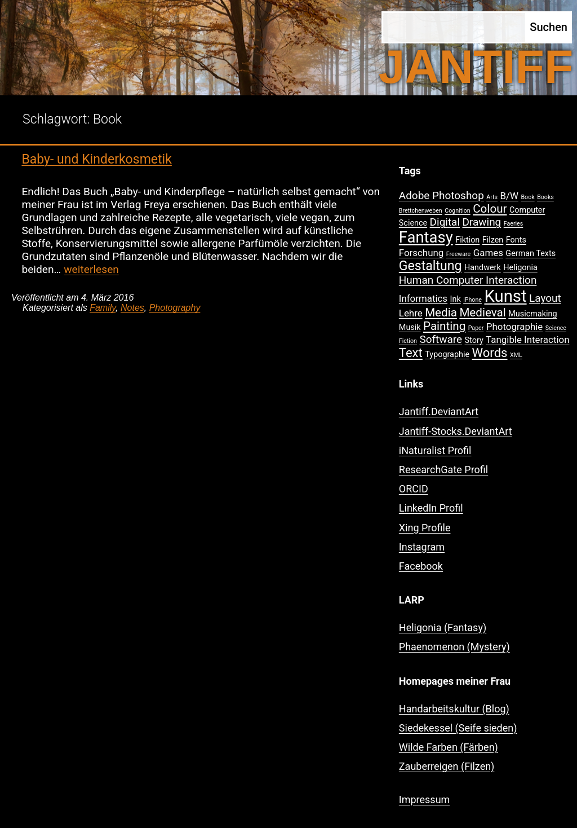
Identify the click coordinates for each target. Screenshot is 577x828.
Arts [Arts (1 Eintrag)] (492, 197)
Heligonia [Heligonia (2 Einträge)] (520, 267)
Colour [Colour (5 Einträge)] (490, 208)
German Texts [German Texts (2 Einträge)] (530, 253)
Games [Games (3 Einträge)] (488, 252)
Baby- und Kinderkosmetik (96, 159)
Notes (132, 307)
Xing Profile (425, 528)
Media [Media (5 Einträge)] (441, 312)
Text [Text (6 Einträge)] (411, 353)
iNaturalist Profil (435, 450)
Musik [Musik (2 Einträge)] (410, 327)
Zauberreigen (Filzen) (447, 766)
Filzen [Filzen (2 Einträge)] (493, 240)
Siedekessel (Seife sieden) (458, 728)
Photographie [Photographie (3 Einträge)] (514, 326)
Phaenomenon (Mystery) (454, 647)
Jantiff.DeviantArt (438, 411)
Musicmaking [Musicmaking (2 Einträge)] (532, 314)
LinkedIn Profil (431, 508)
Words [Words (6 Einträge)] (490, 353)
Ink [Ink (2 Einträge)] (455, 299)
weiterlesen (91, 269)
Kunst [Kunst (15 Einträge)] (505, 296)
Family (103, 307)
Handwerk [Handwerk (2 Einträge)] (482, 267)
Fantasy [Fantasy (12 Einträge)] (426, 237)
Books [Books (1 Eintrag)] (545, 197)
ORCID (413, 489)
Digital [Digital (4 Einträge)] (445, 221)
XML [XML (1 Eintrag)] (516, 355)
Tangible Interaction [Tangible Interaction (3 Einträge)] (527, 339)
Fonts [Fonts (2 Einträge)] (516, 240)
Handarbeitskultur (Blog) (454, 709)
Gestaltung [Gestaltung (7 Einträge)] (430, 266)
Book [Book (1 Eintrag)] (527, 197)
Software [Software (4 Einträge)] (440, 339)
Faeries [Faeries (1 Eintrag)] (513, 223)
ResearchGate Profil (443, 469)
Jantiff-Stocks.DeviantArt (455, 431)
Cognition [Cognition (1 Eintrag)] (458, 210)
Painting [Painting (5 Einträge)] (444, 326)
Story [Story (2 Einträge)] (474, 340)
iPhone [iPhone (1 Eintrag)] (472, 299)
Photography (175, 307)
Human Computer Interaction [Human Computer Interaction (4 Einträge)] (468, 280)
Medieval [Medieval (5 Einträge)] (482, 312)
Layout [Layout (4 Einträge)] (545, 298)
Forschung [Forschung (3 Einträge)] (421, 252)
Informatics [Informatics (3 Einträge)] (423, 298)
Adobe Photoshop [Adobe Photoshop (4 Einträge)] (441, 195)
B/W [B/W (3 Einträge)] (509, 195)
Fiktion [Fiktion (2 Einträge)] (467, 240)
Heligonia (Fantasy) (442, 627)
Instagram (422, 547)
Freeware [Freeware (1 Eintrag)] (458, 254)
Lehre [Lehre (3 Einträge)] (411, 313)
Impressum (424, 799)
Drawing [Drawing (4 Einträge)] (482, 221)
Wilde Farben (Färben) (448, 747)
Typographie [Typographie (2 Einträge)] (447, 354)
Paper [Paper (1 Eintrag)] (476, 328)
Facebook (421, 566)
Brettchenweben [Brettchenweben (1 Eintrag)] (420, 210)
